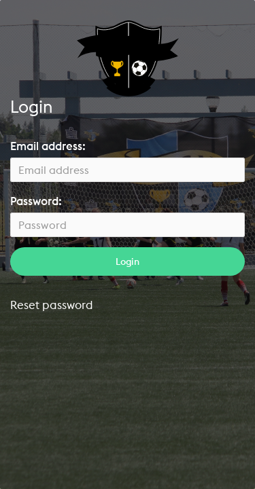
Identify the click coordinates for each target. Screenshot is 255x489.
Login (127, 261)
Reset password (51, 304)
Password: (36, 201)
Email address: (48, 146)
